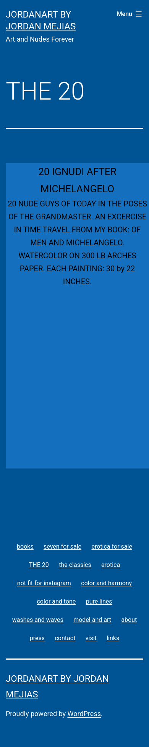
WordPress (84, 714)
